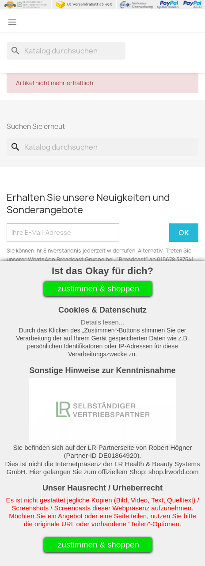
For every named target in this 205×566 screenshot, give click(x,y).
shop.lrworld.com (173, 471)
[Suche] (66, 51)
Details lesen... (102, 322)
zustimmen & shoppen (98, 288)
